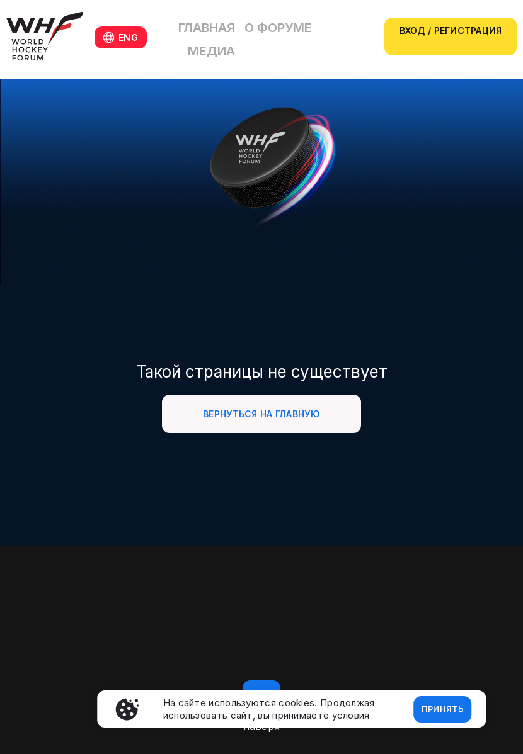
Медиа (327, 36)
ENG (130, 37)
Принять (438, 707)
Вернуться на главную (261, 413)
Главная (220, 36)
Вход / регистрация (449, 30)
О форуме (276, 36)
